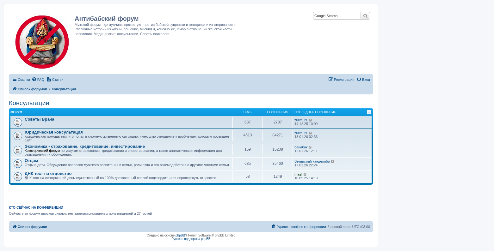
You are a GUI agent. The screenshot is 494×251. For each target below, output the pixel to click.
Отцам (31, 160)
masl (298, 174)
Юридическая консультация (54, 132)
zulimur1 (301, 120)
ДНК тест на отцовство (48, 173)
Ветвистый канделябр (312, 161)
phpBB (180, 235)
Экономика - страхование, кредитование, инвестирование (85, 146)
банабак (300, 147)
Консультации (29, 102)
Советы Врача (39, 119)
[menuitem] (38, 79)
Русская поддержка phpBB (190, 239)
